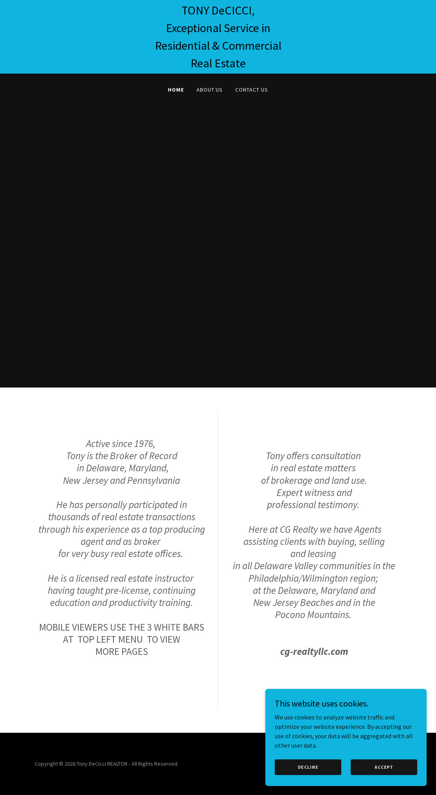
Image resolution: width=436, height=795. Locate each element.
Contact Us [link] (251, 89)
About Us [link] (209, 89)
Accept (385, 767)
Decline (311, 767)
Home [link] (176, 89)
